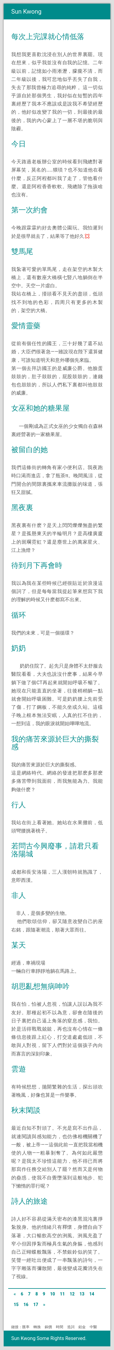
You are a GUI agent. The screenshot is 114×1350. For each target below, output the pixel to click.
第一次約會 (29, 210)
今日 (18, 144)
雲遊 (18, 1069)
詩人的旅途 (29, 1201)
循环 (18, 615)
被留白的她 (29, 449)
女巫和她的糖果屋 (40, 408)
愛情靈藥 (25, 326)
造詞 (70, 1327)
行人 (18, 805)
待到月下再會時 (36, 565)
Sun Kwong (26, 11)
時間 (59, 1327)
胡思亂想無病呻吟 (40, 986)
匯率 (25, 1327)
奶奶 (18, 648)
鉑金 (82, 1327)
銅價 (48, 1327)
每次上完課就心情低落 (47, 36)
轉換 (37, 1327)
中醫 (93, 1327)
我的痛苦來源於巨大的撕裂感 (55, 743)
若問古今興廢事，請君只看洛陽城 (55, 850)
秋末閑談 (25, 1110)
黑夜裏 (22, 507)
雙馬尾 (22, 251)
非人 (18, 895)
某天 (18, 945)
